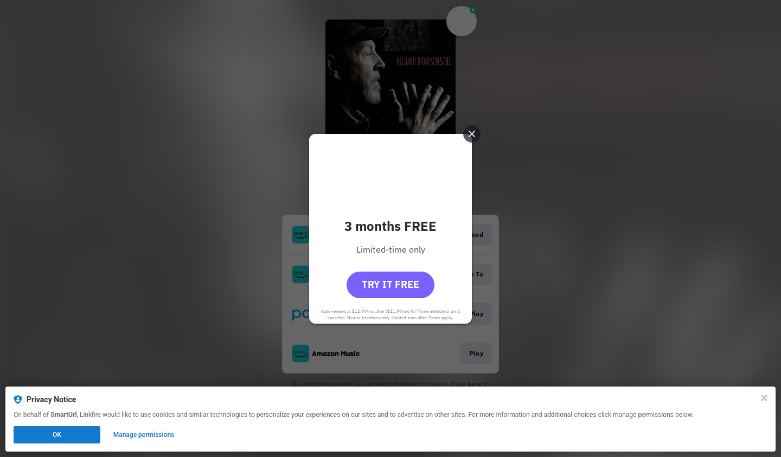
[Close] (764, 398)
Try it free (390, 284)
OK (57, 435)
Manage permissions (144, 435)
